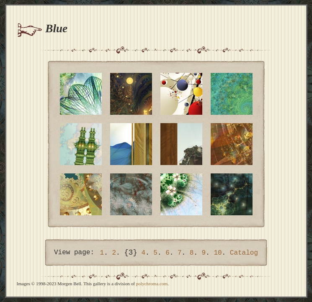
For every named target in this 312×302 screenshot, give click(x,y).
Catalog (244, 253)
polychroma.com (152, 283)
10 (218, 253)
